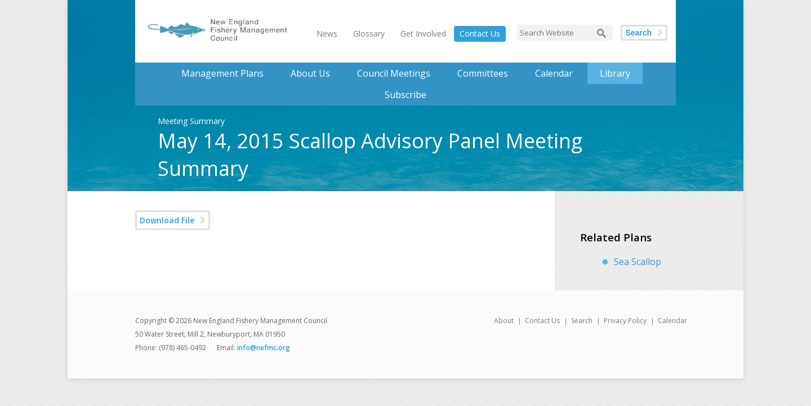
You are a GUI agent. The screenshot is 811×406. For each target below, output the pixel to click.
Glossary (369, 33)
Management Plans (222, 73)
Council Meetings (393, 73)
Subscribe (405, 95)
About (504, 320)
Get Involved (423, 33)
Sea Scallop (637, 261)
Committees (482, 73)
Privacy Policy (625, 320)
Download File (167, 220)
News (327, 33)
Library (615, 73)
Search (638, 32)
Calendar (554, 73)
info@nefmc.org (263, 347)
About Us (310, 73)
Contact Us (480, 33)
